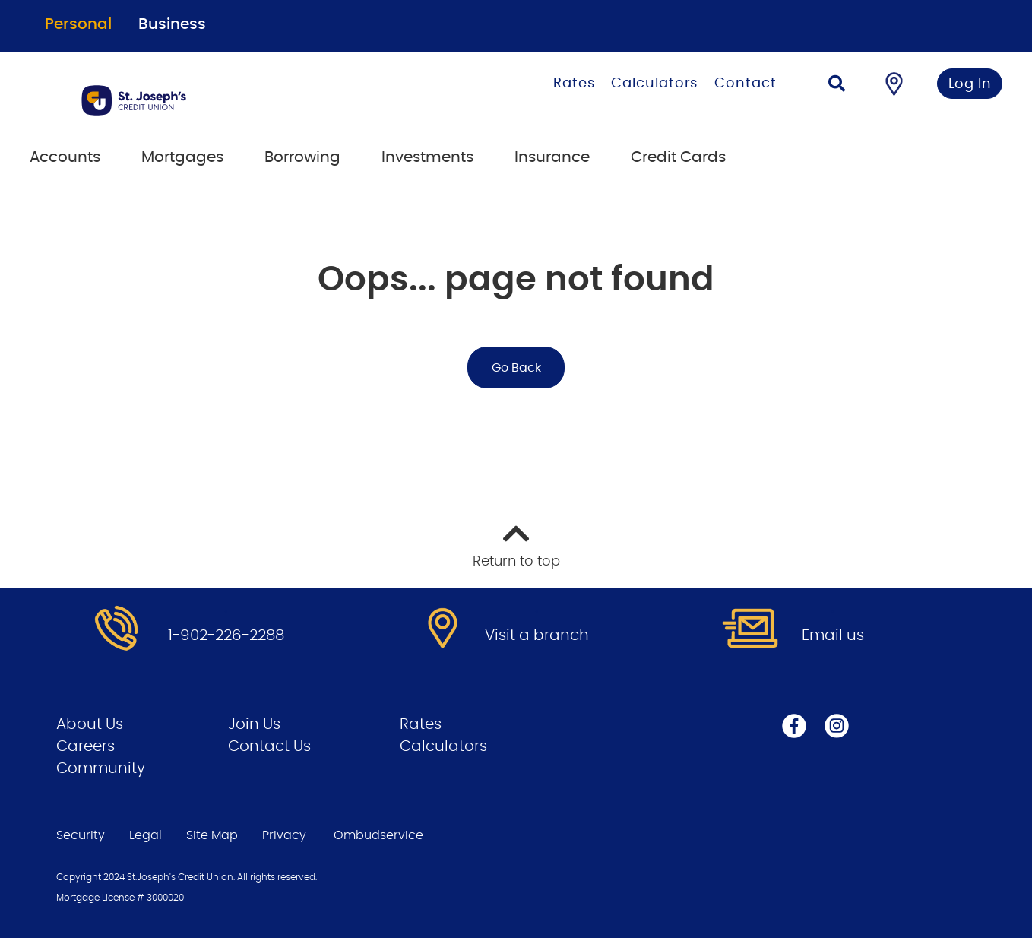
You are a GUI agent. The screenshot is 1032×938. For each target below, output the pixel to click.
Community (100, 768)
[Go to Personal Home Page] (210, 100)
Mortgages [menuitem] (182, 157)
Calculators (654, 83)
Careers (85, 746)
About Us (89, 724)
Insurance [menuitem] (552, 157)
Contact (745, 83)
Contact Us (269, 746)
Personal (78, 24)
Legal (145, 835)
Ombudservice (380, 835)
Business (172, 24)
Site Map (212, 835)
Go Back (516, 368)
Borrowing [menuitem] (302, 157)
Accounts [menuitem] (65, 157)
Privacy (284, 835)
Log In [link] (970, 84)
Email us (833, 635)
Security (80, 835)
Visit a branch (537, 635)
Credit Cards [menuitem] (678, 157)
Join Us (254, 724)
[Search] (836, 85)
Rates (574, 83)
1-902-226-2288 (226, 635)
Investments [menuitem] (427, 157)
